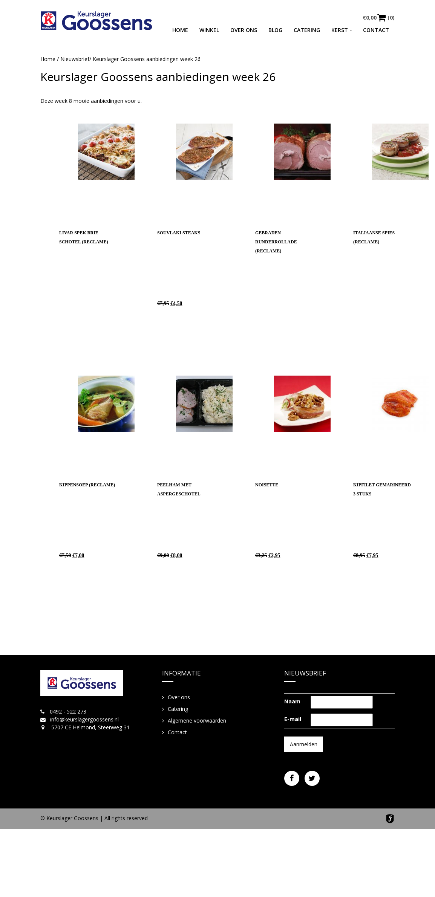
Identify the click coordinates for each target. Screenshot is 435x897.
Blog (275, 30)
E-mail (292, 719)
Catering (307, 30)
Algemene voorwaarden (197, 720)
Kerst (339, 30)
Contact (376, 30)
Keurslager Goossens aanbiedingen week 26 (158, 76)
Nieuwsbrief (74, 59)
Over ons (243, 30)
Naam (292, 701)
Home (180, 30)
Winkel (209, 30)
